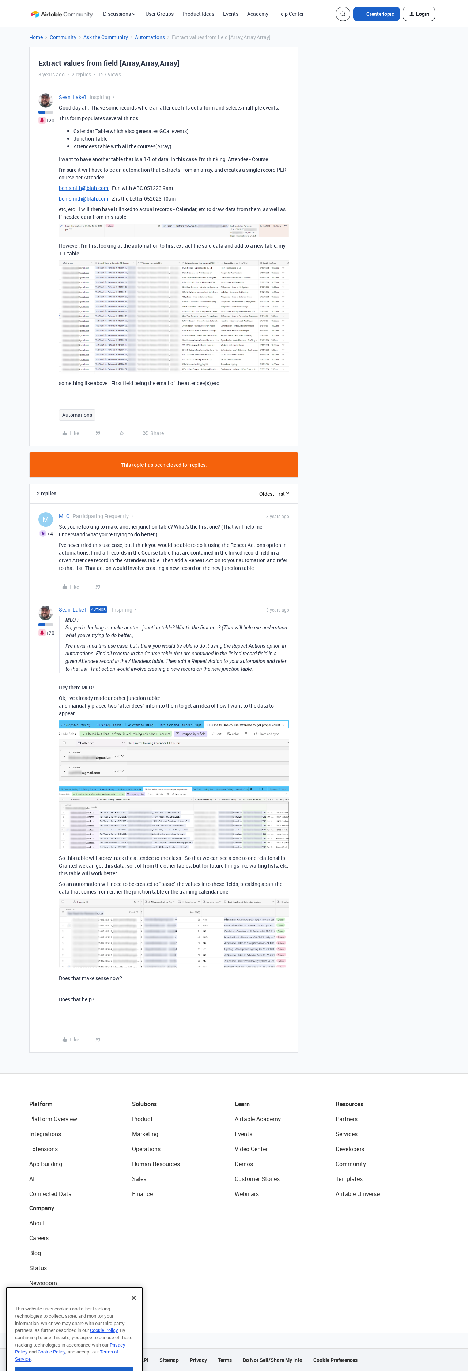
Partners (347, 1119)
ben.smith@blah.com (84, 187)
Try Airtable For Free (55, 1298)
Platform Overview (53, 1119)
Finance (142, 1194)
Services (347, 1134)
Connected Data (50, 1194)
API (144, 1359)
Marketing (145, 1134)
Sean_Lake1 (73, 97)
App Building (45, 1164)
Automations (150, 37)
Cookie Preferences (335, 1359)
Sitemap (169, 1359)
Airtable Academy (258, 1119)
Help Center (290, 13)
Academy (257, 13)
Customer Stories (257, 1179)
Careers (39, 1238)
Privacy (198, 1359)
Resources (349, 1104)
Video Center (251, 1149)
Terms (225, 1359)
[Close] (134, 1314)
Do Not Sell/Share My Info (272, 1359)
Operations (146, 1149)
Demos (244, 1164)
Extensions (43, 1149)
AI (32, 1179)
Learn (242, 1104)
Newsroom (43, 1283)
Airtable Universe (358, 1194)
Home (36, 37)
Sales (139, 1179)
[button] (376, 14)
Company (41, 1208)
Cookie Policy (104, 1346)
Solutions (144, 1104)
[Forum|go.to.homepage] (61, 14)
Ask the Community (105, 37)
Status (38, 1268)
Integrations (45, 1134)
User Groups (160, 13)
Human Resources (156, 1164)
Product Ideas (198, 13)
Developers (350, 1149)
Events (230, 13)
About (37, 1223)
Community (63, 37)
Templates (349, 1179)
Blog (35, 1253)
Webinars (247, 1194)
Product (142, 1119)
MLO (64, 516)
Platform (41, 1104)
